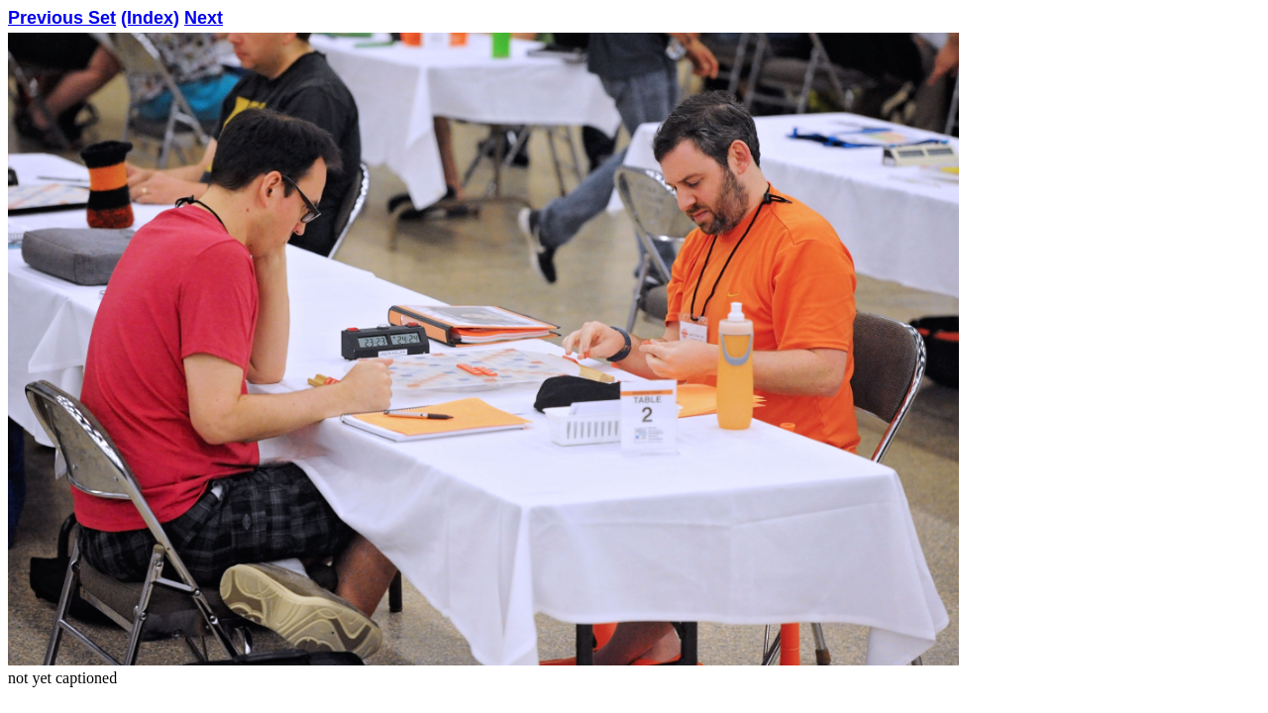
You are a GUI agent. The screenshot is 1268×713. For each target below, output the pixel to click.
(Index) (150, 18)
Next (203, 18)
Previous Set (62, 18)
